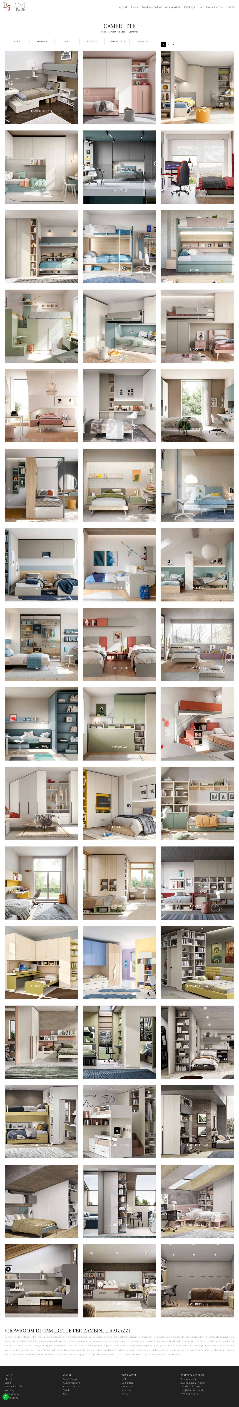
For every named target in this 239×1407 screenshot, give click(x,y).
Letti (124, 1378)
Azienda (123, 7)
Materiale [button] (42, 41)
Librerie (8, 1378)
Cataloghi (189, 7)
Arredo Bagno (12, 1393)
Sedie (66, 1393)
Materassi (126, 1390)
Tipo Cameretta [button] (117, 41)
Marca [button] (17, 41)
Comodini (127, 1386)
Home (103, 31)
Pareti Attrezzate (13, 1386)
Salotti (8, 1382)
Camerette (133, 31)
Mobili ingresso (12, 1390)
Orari (200, 7)
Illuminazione (11, 1397)
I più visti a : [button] (142, 41)
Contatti (230, 7)
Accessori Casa (173, 7)
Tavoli (66, 1390)
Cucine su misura (71, 1386)
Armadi (125, 1393)
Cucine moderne (71, 1382)
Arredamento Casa (152, 7)
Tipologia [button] (92, 41)
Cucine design (70, 1378)
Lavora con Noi (214, 7)
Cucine (135, 7)
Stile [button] (67, 41)
